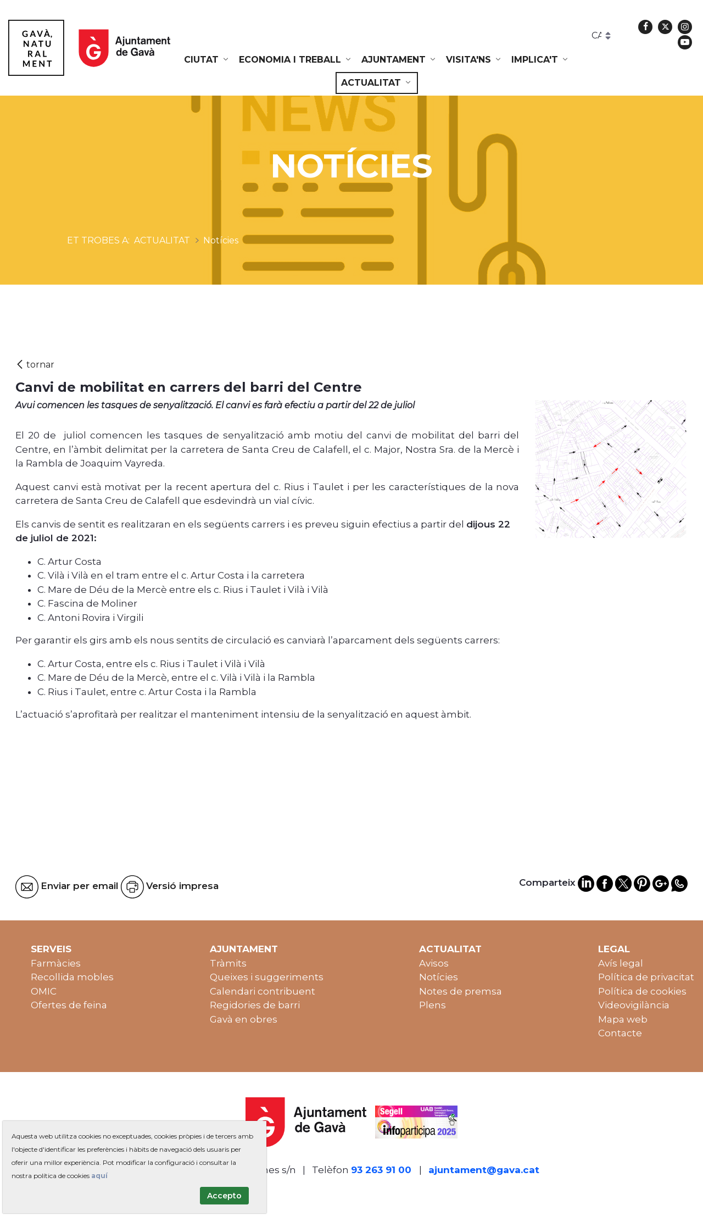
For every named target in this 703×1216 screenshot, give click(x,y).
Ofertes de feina (69, 1005)
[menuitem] (207, 60)
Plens (432, 1005)
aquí (99, 1175)
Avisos (434, 963)
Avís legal (620, 963)
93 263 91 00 (381, 1169)
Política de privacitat (646, 976)
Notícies (438, 976)
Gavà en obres (243, 1019)
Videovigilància (633, 1005)
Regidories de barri (255, 1005)
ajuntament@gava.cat (483, 1169)
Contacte (620, 1033)
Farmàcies (56, 963)
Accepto (224, 1196)
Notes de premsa (460, 991)
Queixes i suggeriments (266, 976)
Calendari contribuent (262, 991)
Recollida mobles (72, 976)
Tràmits (228, 963)
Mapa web (623, 1019)
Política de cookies (642, 991)
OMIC (44, 991)
